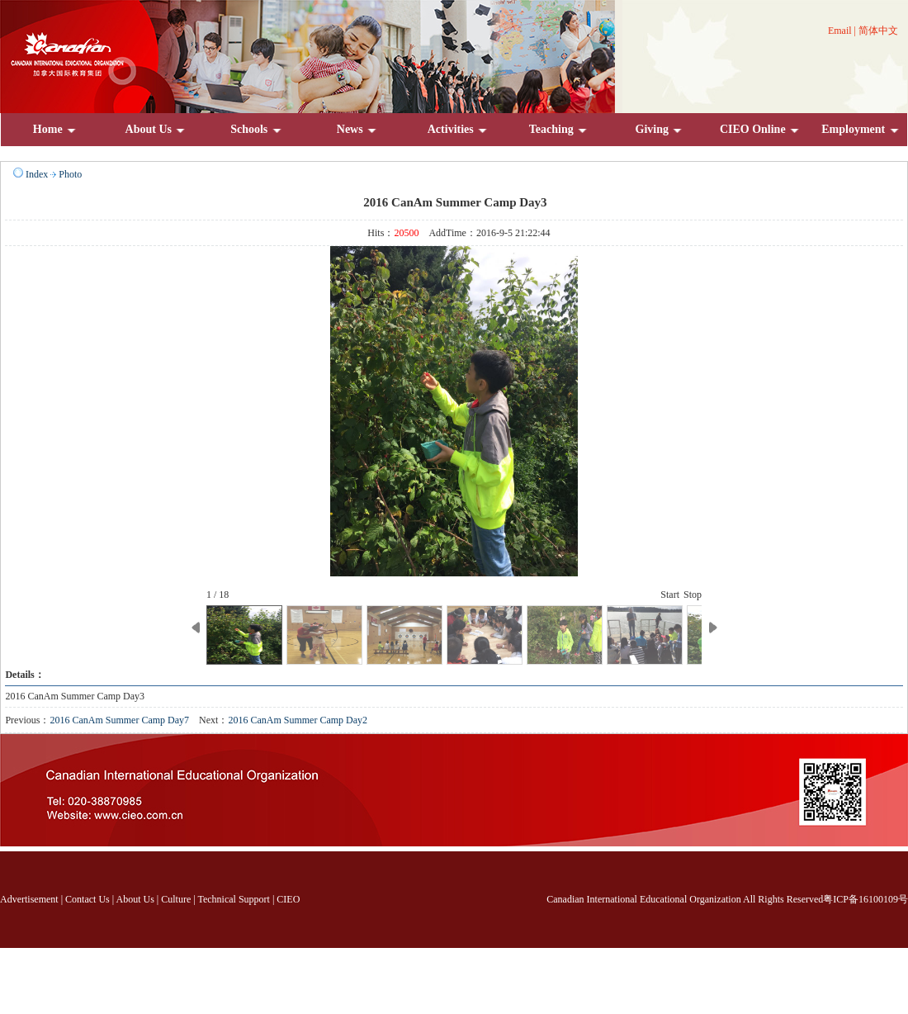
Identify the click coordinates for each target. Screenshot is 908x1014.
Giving (660, 129)
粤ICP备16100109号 (865, 899)
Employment (861, 129)
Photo (70, 174)
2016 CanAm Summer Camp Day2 (297, 720)
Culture (176, 899)
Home (55, 129)
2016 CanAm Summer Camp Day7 (119, 720)
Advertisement (29, 899)
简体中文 (878, 30)
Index (37, 174)
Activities (458, 129)
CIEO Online (760, 129)
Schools (256, 129)
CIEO (288, 899)
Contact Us (87, 899)
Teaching (559, 129)
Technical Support (233, 899)
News (357, 129)
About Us (156, 129)
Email (840, 30)
